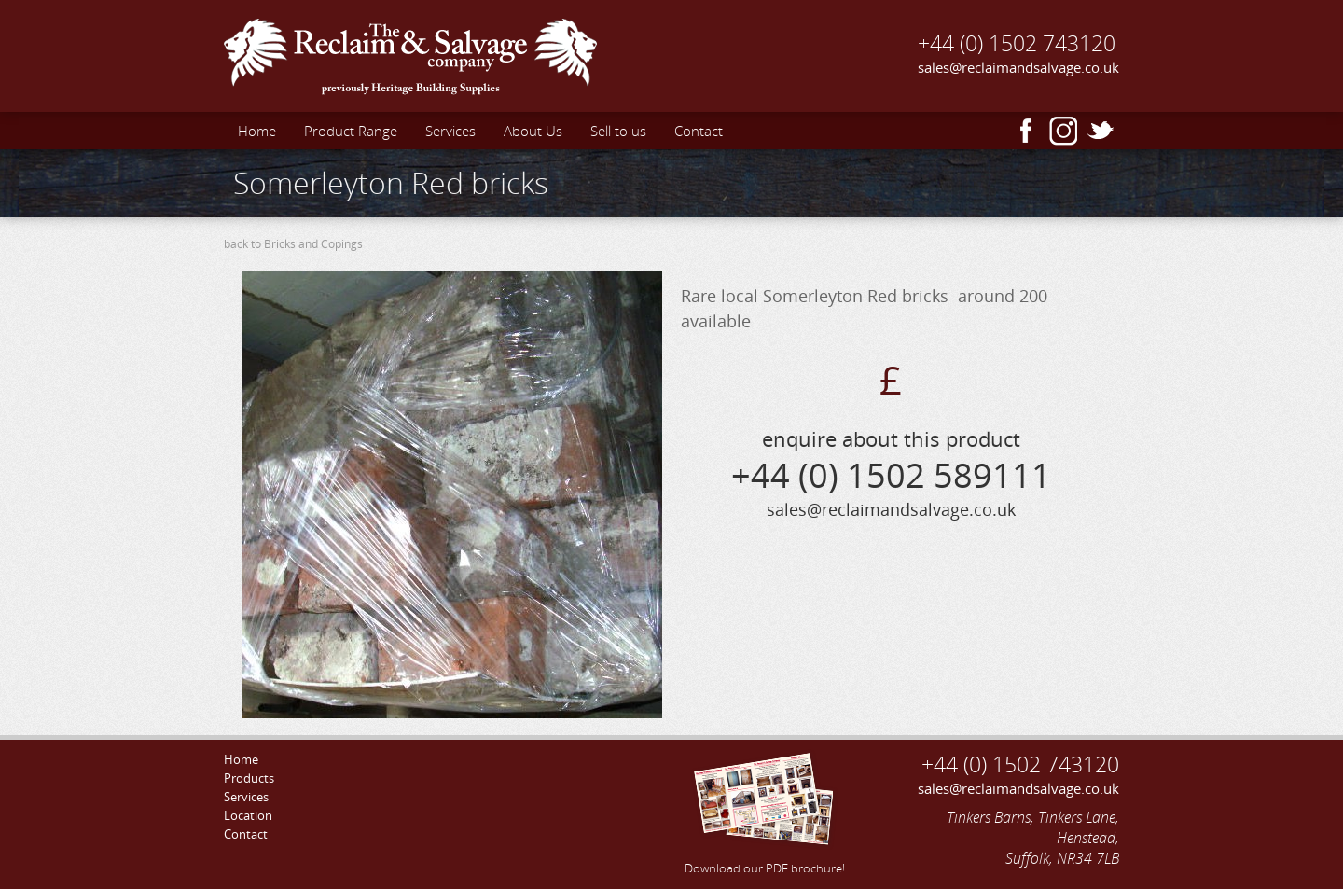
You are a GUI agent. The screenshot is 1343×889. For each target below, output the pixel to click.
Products (249, 778)
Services (450, 130)
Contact (698, 130)
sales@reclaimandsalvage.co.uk (1018, 67)
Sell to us (618, 130)
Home (257, 130)
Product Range (350, 130)
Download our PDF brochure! (765, 810)
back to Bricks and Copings (293, 244)
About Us (533, 130)
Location (248, 815)
